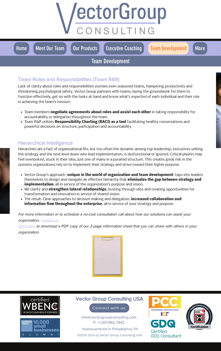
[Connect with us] (109, 307)
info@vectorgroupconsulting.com (109, 317)
